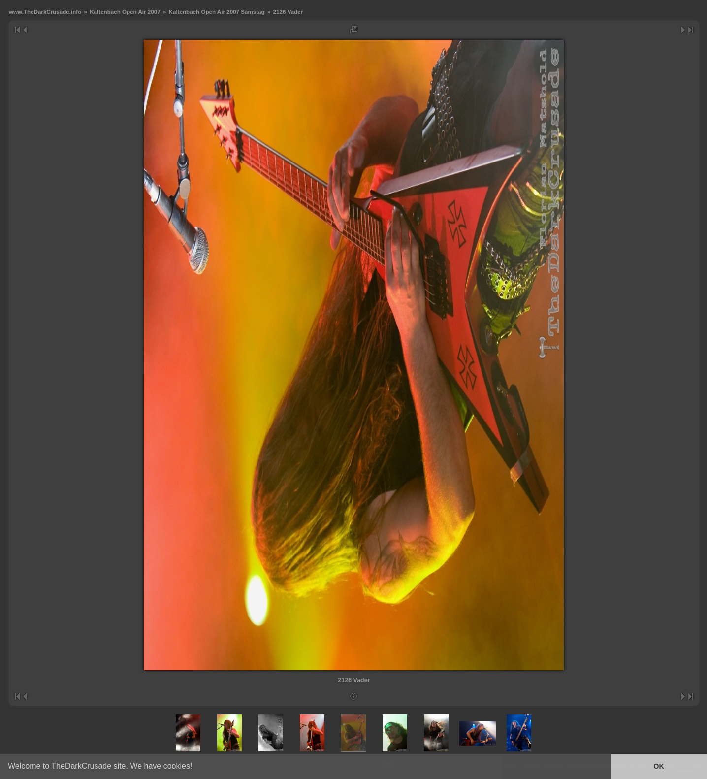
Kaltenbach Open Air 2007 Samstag (217, 11)
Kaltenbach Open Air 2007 (125, 11)
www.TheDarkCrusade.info (45, 11)
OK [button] (658, 766)
